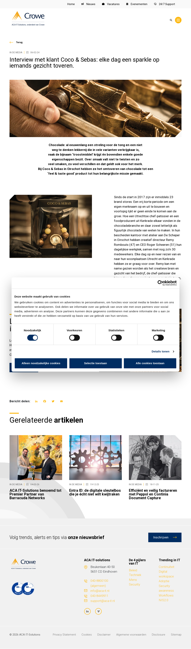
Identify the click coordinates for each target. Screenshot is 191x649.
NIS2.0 (163, 600)
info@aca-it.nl (99, 591)
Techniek (135, 575)
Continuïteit (166, 567)
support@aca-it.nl (102, 601)
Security (134, 584)
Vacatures (111, 4)
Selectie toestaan (95, 363)
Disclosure (158, 634)
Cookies (87, 634)
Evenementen (137, 4)
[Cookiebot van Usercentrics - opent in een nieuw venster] (160, 283)
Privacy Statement (64, 634)
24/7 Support (164, 4)
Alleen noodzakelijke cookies (41, 363)
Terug (19, 42)
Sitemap (176, 634)
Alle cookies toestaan (150, 363)
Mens (133, 580)
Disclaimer (104, 634)
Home (71, 4)
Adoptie (164, 581)
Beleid (133, 570)
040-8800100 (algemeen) (99, 583)
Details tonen (160, 351)
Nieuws (88, 4)
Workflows (166, 595)
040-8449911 (99, 596)
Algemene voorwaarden (131, 634)
